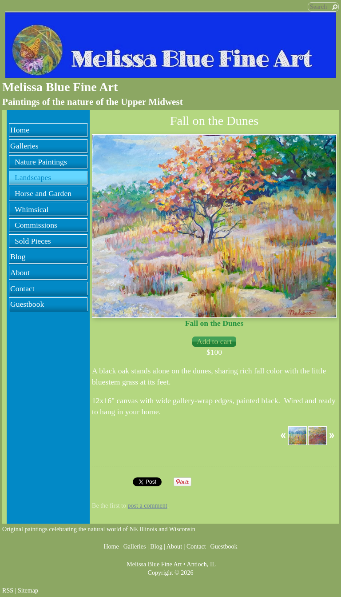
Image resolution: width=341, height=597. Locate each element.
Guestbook (27, 304)
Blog (17, 256)
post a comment (147, 505)
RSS (7, 590)
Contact (22, 288)
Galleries (24, 145)
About (20, 272)
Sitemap (28, 590)
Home (19, 129)
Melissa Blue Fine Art (60, 87)
